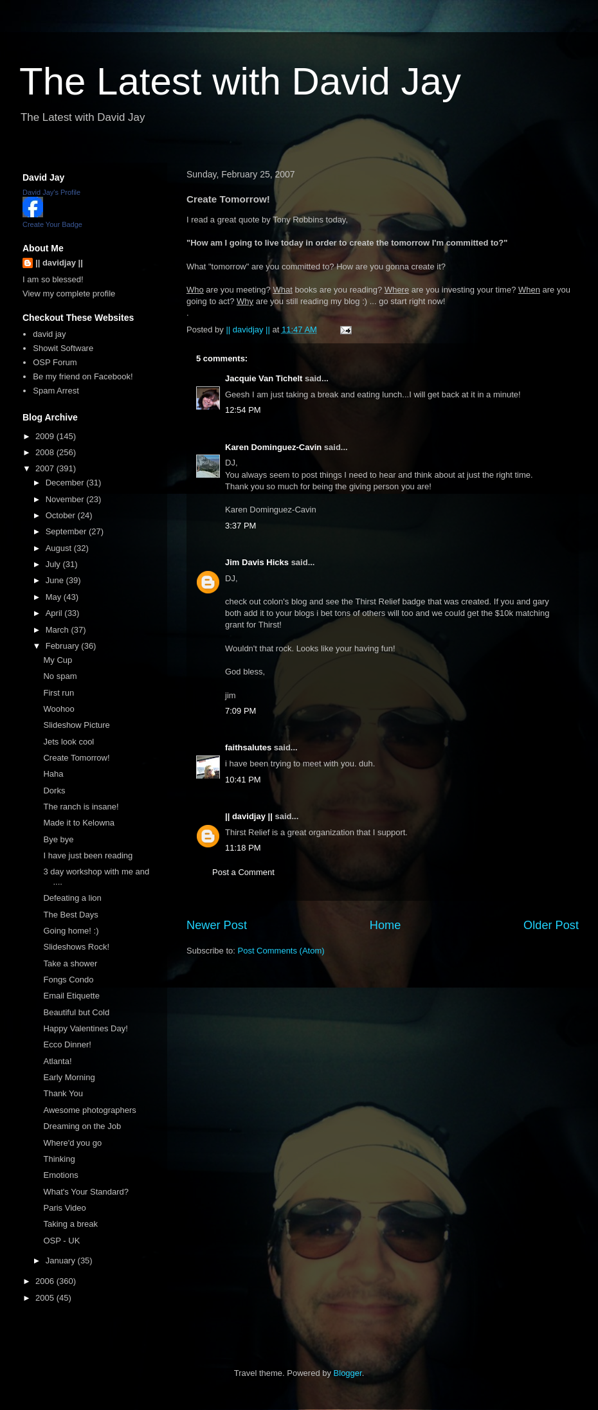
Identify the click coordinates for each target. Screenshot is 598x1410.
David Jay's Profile (51, 192)
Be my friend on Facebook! (82, 376)
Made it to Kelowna (78, 822)
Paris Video (64, 1208)
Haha (53, 774)
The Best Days (70, 914)
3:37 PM (240, 525)
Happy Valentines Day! (85, 1028)
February (64, 646)
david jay (49, 334)
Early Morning (69, 1077)
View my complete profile (69, 293)
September (67, 531)
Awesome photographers (89, 1110)
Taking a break (70, 1224)
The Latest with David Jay (240, 81)
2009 (46, 436)
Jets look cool (68, 741)
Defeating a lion (72, 898)
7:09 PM (240, 711)
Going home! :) (70, 930)
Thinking (59, 1159)
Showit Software (63, 348)
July (54, 564)
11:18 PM (243, 848)
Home (385, 925)
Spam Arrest (56, 390)
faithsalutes (248, 747)
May (55, 597)
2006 (46, 1281)
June (56, 580)
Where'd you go (72, 1143)
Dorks (54, 790)
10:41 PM (243, 779)
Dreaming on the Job (82, 1126)
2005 (46, 1298)
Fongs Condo (68, 979)
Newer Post (216, 925)
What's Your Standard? (86, 1192)
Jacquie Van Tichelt (263, 378)
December (66, 482)
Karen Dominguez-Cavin (273, 447)
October (62, 515)
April (55, 613)
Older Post (551, 925)
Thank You (62, 1093)
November (66, 499)
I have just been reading (87, 855)
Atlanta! (57, 1061)
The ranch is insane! (80, 806)
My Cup (57, 660)
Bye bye (58, 839)
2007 (46, 468)
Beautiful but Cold (76, 1012)
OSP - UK (61, 1240)
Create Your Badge (52, 224)
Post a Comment (243, 872)
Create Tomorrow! (76, 758)
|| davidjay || (249, 816)
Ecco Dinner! (67, 1044)
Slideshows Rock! (76, 947)
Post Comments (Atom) (281, 950)
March (58, 630)
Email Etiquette (71, 995)
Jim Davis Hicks (257, 562)
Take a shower (70, 963)
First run (58, 693)
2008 (46, 452)
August (60, 548)
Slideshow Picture (76, 725)
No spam (60, 676)
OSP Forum (55, 362)
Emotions (60, 1175)
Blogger (348, 1373)
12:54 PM (243, 410)
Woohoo (58, 709)
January (62, 1260)
